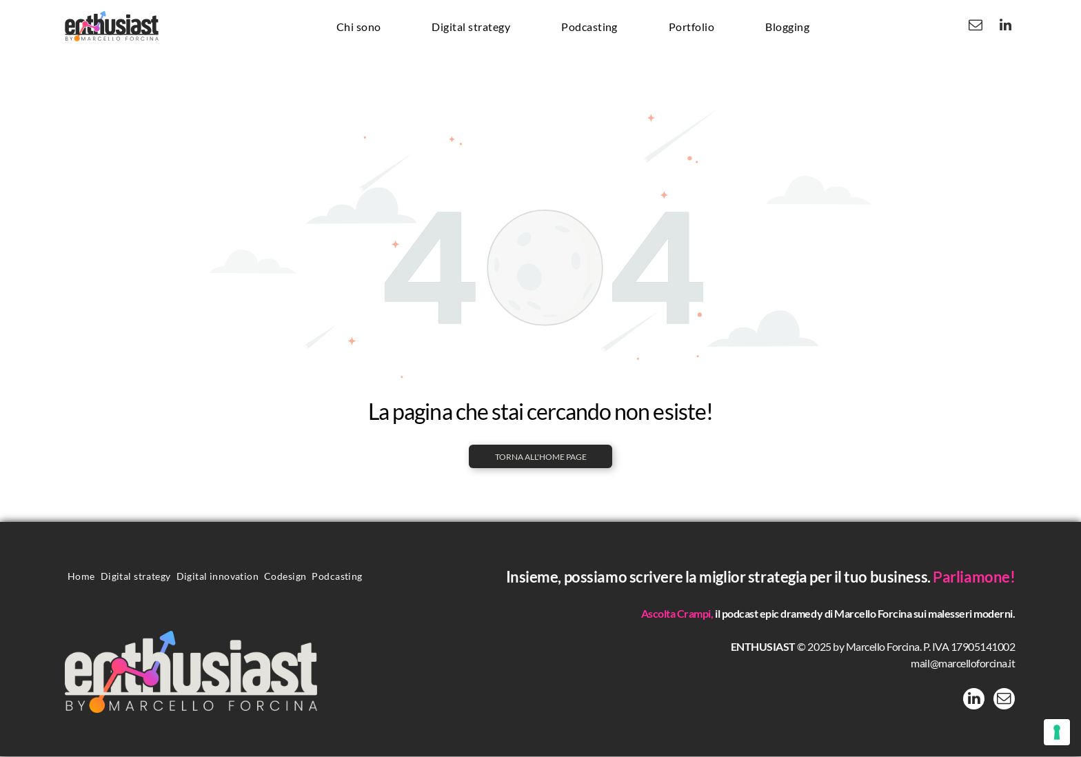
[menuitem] (359, 26)
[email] (975, 26)
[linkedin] (1005, 26)
